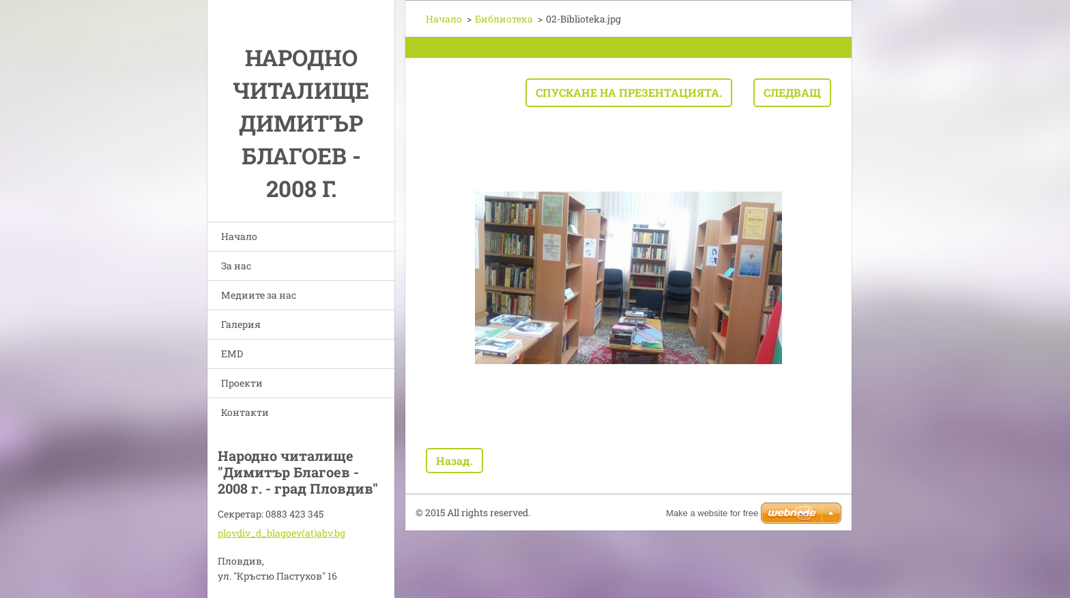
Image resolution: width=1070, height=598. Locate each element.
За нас (236, 265)
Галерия (241, 324)
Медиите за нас (258, 294)
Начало (239, 236)
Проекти (242, 382)
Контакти (245, 412)
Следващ (792, 92)
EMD (232, 353)
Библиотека (504, 18)
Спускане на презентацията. (629, 92)
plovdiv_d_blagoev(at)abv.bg (281, 532)
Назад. (454, 460)
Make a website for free (712, 513)
